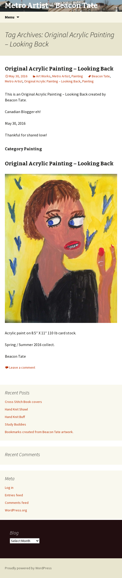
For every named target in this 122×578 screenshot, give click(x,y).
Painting (77, 76)
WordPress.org (16, 510)
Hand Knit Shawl (16, 409)
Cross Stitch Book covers (23, 402)
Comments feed (17, 502)
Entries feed (14, 495)
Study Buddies (15, 424)
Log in (9, 487)
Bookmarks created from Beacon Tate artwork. (39, 432)
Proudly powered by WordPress (28, 568)
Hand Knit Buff (15, 417)
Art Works (43, 76)
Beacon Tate (101, 76)
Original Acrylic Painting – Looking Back (59, 68)
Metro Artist (61, 76)
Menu (9, 17)
